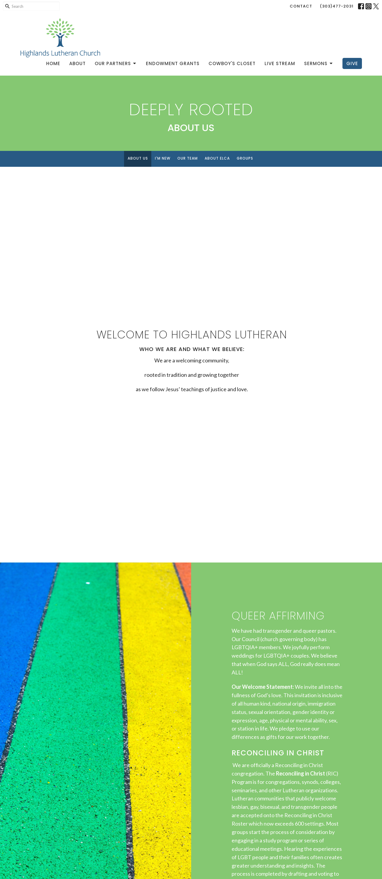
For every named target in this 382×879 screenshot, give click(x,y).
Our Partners (116, 63)
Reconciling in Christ (300, 773)
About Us (138, 158)
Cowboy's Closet (232, 63)
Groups (245, 158)
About (77, 63)
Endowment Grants (173, 63)
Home (53, 63)
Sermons (318, 63)
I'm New (162, 158)
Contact (301, 6)
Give (352, 63)
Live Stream (280, 63)
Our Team (187, 158)
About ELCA (217, 158)
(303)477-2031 (337, 6)
